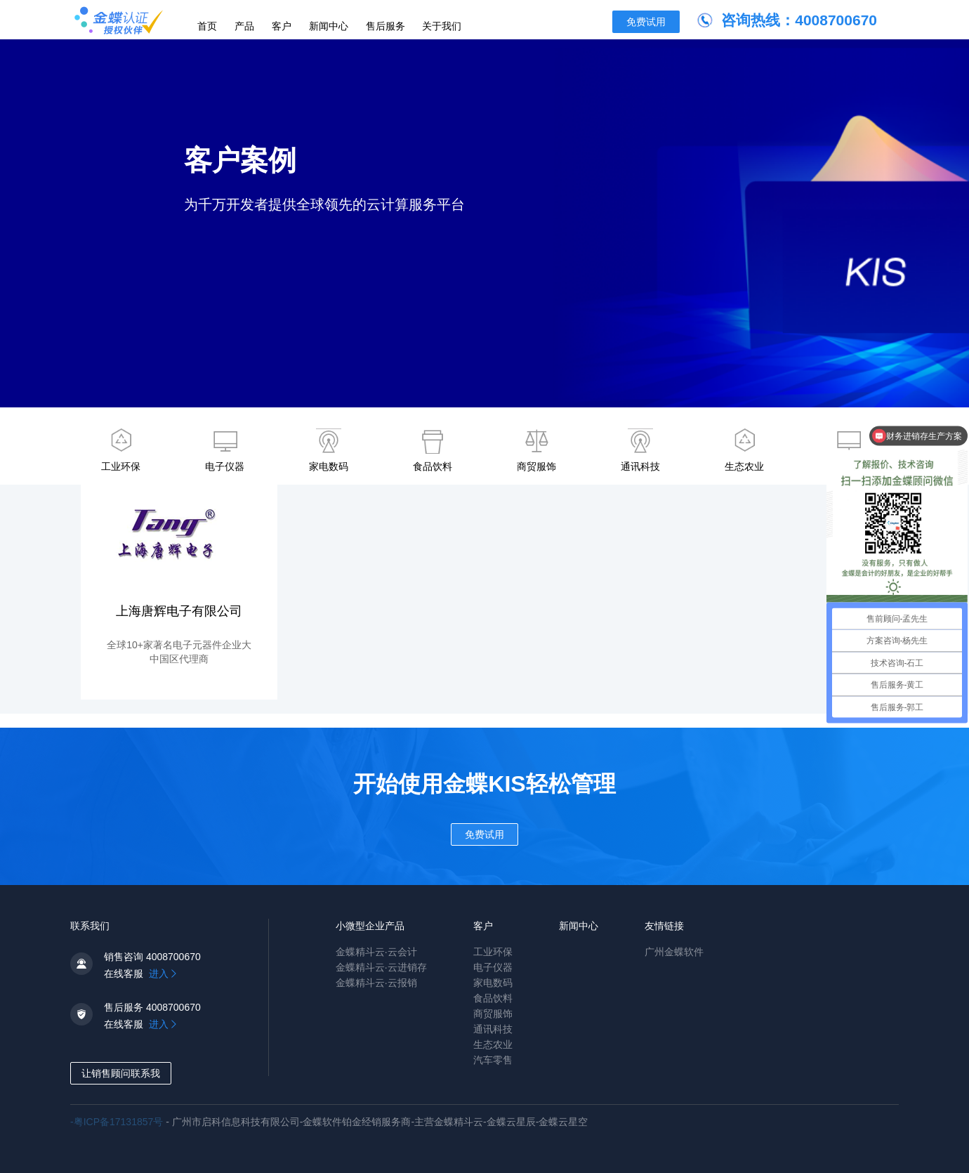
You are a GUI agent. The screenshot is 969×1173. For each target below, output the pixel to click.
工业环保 (120, 450)
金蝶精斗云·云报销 (376, 982)
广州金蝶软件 (674, 951)
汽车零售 (493, 1060)
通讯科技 (640, 450)
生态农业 (744, 450)
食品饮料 (432, 450)
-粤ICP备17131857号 (118, 1121)
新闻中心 (328, 26)
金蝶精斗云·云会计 (376, 951)
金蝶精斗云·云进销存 (381, 967)
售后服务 (385, 26)
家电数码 (328, 450)
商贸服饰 (536, 450)
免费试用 (646, 21)
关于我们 (441, 26)
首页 (207, 26)
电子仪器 (224, 450)
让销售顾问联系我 (120, 1073)
